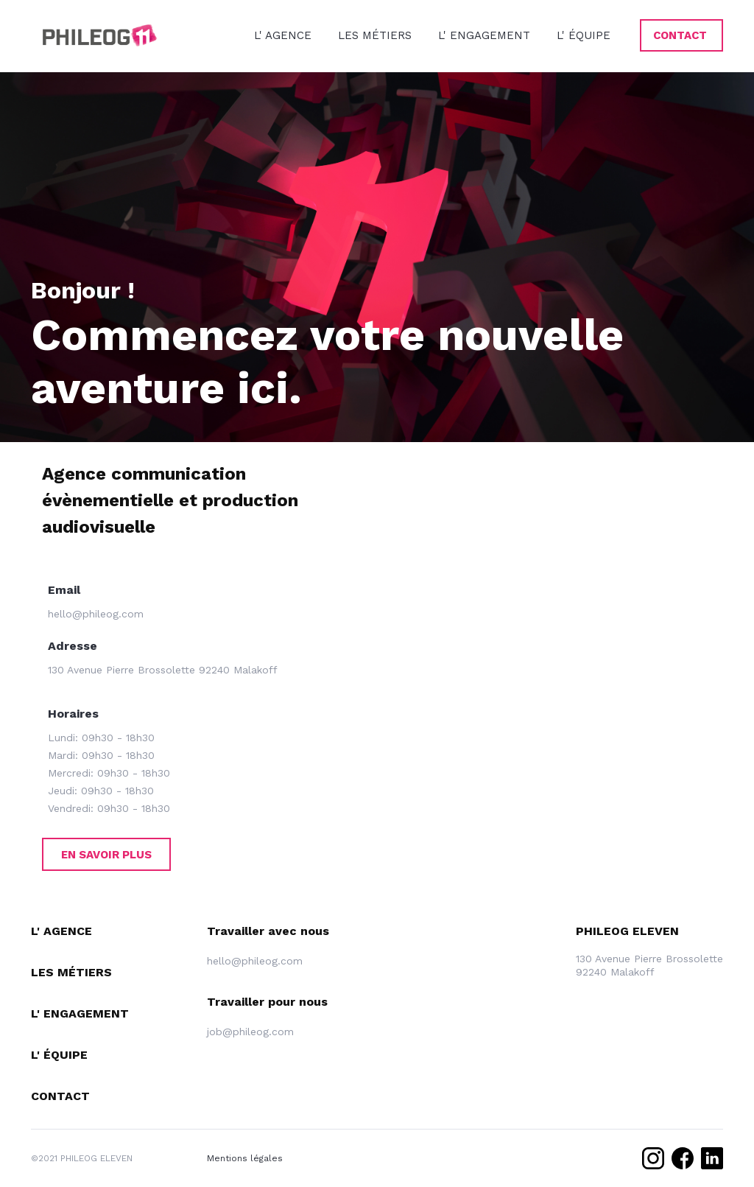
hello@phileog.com (96, 614)
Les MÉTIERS (71, 972)
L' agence (61, 931)
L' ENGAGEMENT (484, 35)
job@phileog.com (250, 1031)
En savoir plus (106, 854)
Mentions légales (245, 1158)
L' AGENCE (282, 35)
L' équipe (59, 1055)
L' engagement (80, 1013)
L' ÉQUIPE (583, 35)
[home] (101, 36)
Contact (60, 1096)
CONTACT (680, 35)
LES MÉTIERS (375, 35)
